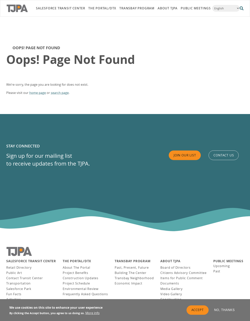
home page (37, 93)
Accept (197, 310)
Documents (169, 283)
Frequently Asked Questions (85, 294)
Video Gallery (171, 294)
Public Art (14, 273)
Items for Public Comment (181, 278)
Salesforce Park (18, 289)
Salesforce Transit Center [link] (60, 8)
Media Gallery (171, 289)
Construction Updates (80, 278)
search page (60, 93)
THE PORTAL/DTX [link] (102, 8)
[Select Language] (226, 8)
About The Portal (76, 267)
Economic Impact (128, 283)
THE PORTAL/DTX (77, 261)
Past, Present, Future (132, 267)
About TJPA (170, 261)
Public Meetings (228, 261)
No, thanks (224, 310)
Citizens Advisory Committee (183, 273)
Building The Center (130, 273)
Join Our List (185, 155)
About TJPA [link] (168, 8)
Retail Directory (19, 267)
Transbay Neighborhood (134, 278)
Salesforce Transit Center (31, 261)
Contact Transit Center (24, 278)
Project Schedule (76, 283)
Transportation (18, 283)
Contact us (223, 155)
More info (92, 313)
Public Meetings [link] (196, 8)
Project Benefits (75, 273)
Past (216, 271)
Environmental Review (80, 289)
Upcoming (221, 266)
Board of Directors (175, 267)
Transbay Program (133, 261)
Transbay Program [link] (136, 8)
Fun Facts (13, 294)
